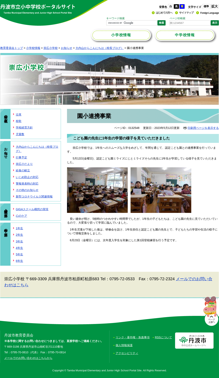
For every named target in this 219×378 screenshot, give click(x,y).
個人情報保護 (124, 345)
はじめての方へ (164, 12)
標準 (206, 6)
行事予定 (21, 157)
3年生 (19, 241)
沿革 (18, 114)
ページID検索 (177, 18)
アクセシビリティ (127, 353)
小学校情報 (33, 48)
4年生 (19, 248)
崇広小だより (24, 164)
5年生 (19, 254)
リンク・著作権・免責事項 (133, 337)
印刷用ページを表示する (203, 128)
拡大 (214, 6)
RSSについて (163, 337)
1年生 (19, 228)
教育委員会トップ (11, 48)
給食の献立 (23, 170)
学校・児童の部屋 (6, 209)
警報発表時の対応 (27, 183)
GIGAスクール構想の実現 (32, 209)
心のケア (21, 215)
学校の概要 (6, 115)
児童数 (20, 134)
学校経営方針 (24, 127)
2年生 (19, 234)
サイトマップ (186, 12)
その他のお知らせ (27, 190)
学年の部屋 (6, 228)
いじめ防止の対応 (27, 177)
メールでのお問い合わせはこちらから (28, 358)
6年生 (19, 260)
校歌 (18, 121)
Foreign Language (209, 12)
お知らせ (66, 48)
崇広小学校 (51, 48)
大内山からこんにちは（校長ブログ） (99, 48)
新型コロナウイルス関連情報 (34, 196)
